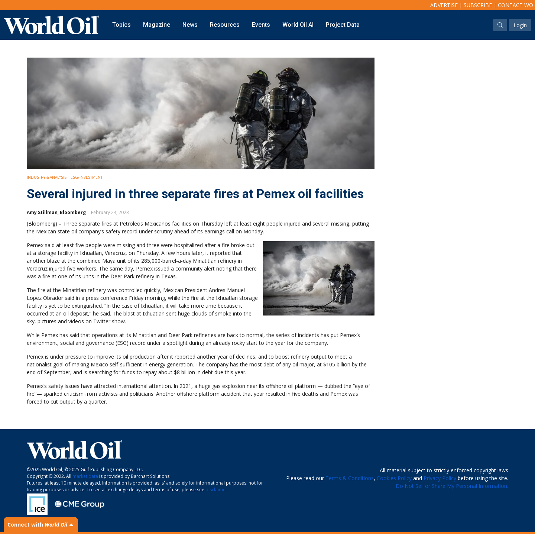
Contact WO (515, 5)
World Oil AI (298, 24)
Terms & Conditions (349, 478)
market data (85, 476)
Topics (121, 24)
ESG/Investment (87, 177)
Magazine (156, 24)
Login (520, 25)
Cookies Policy (394, 478)
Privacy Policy (440, 478)
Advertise (444, 5)
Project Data (343, 24)
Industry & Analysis (47, 177)
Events (261, 24)
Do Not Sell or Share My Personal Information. (452, 485)
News (190, 24)
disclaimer (216, 489)
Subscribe (478, 5)
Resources (225, 24)
